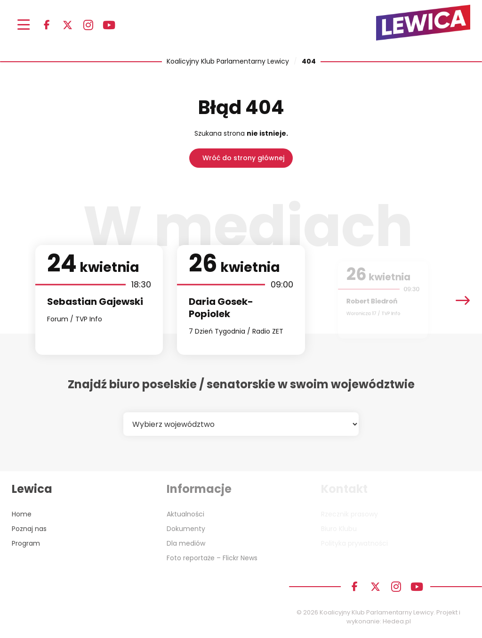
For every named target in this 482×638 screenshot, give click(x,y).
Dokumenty (186, 528)
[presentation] (463, 300)
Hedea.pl (397, 621)
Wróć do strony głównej (243, 158)
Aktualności (185, 514)
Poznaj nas (29, 528)
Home (22, 514)
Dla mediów (186, 543)
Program (26, 543)
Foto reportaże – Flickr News (212, 558)
